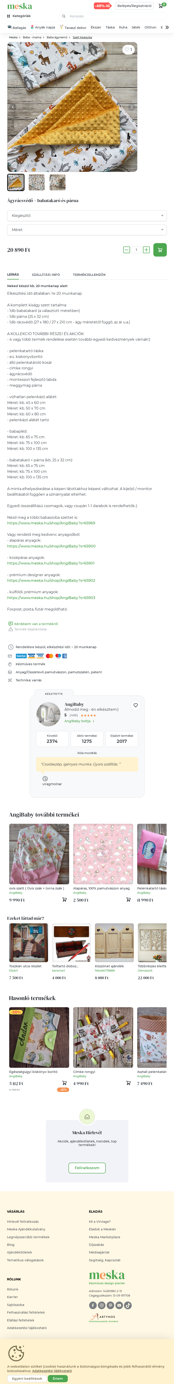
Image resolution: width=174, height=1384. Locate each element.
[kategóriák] (19, 16)
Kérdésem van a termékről (32, 624)
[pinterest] (110, 1306)
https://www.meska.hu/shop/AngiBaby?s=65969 (51, 523)
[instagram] (102, 1306)
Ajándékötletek (19, 1253)
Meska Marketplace (104, 1237)
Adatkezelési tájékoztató (27, 1328)
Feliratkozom (87, 1168)
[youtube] (119, 1306)
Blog (11, 1245)
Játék (136, 28)
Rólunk (12, 1290)
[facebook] (93, 1306)
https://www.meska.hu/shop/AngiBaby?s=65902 (51, 581)
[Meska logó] (128, 1278)
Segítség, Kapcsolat (105, 1260)
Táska (110, 28)
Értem (58, 1379)
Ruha (123, 28)
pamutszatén (78, 672)
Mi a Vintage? (100, 1222)
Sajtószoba (15, 1305)
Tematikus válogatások (25, 1260)
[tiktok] (128, 1306)
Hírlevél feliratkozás (23, 1222)
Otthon (150, 28)
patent (96, 672)
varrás (37, 680)
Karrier (12, 1297)
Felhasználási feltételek (26, 1313)
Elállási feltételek (20, 1321)
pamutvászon (55, 672)
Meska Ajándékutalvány (26, 1229)
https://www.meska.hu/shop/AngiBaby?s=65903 (51, 598)
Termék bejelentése (27, 629)
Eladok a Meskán (102, 1229)
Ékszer (96, 28)
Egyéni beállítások (27, 1379)
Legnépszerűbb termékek (28, 1237)
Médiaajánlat (99, 1253)
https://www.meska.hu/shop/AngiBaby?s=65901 (51, 564)
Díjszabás (96, 1245)
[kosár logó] (160, 6)
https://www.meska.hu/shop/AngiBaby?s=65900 (51, 546)
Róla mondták (87, 753)
